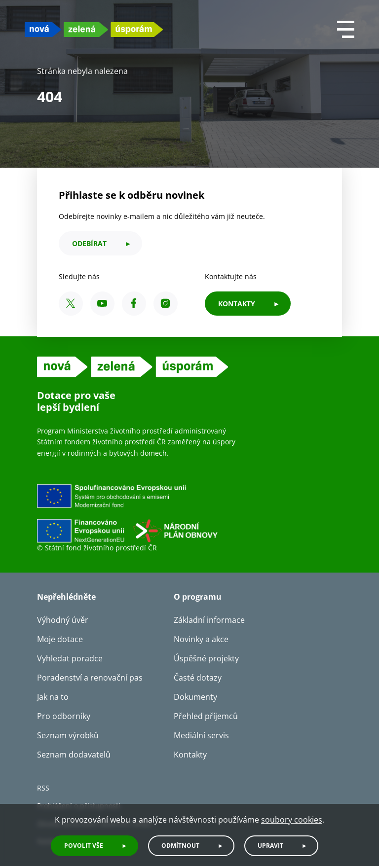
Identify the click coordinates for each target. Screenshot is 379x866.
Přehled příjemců (206, 716)
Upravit (270, 845)
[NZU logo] (94, 29)
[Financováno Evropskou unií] (172, 512)
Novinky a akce (201, 639)
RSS (43, 788)
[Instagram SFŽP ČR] (165, 303)
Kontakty (190, 754)
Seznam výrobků (68, 735)
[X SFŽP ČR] (71, 303)
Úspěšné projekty (206, 658)
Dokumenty (195, 696)
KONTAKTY (236, 303)
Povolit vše (83, 845)
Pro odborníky (63, 716)
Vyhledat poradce (70, 658)
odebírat (89, 243)
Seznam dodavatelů (74, 754)
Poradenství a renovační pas (90, 677)
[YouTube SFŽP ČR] (102, 303)
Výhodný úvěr (62, 619)
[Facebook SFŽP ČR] (134, 303)
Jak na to (53, 696)
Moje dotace (60, 639)
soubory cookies (291, 819)
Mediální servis (201, 735)
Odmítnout (180, 845)
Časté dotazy (198, 677)
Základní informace (209, 619)
